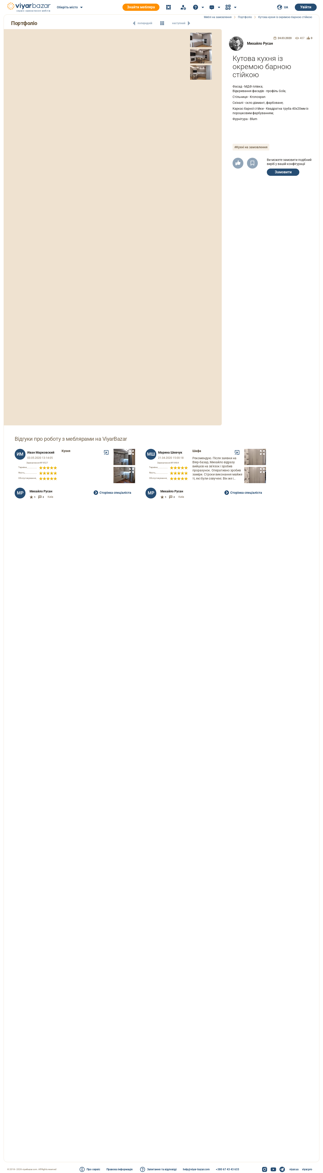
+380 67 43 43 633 (227, 1169)
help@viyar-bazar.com (196, 1169)
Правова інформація (119, 1169)
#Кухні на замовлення (251, 147)
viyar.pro (307, 1169)
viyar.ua (293, 1169)
